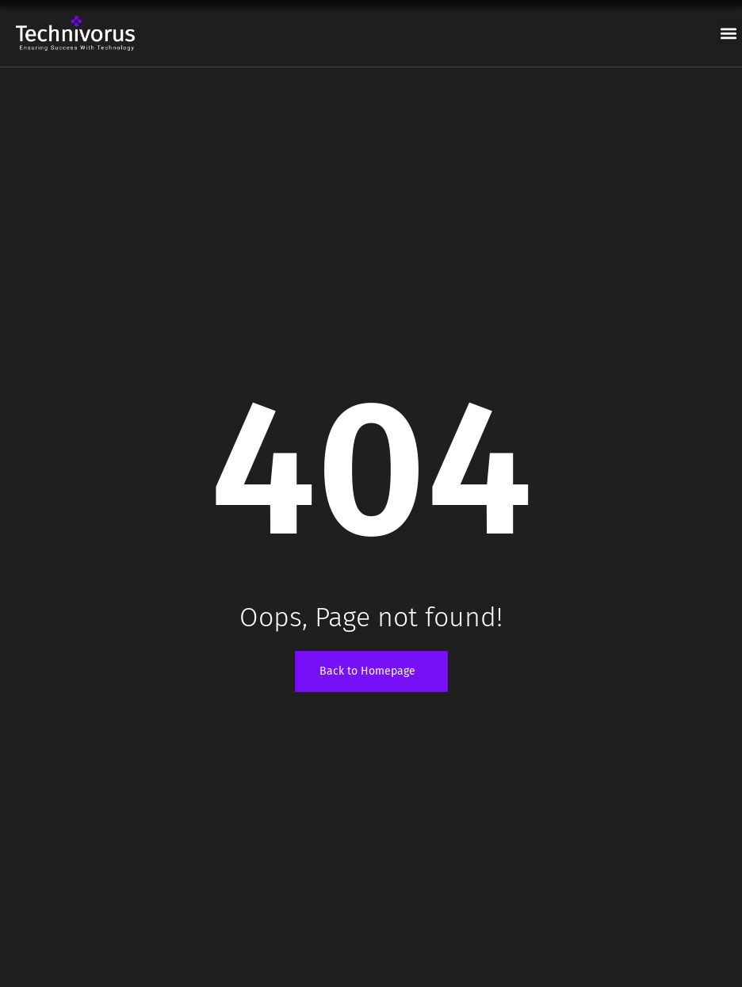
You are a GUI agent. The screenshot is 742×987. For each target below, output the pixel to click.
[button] (729, 33)
